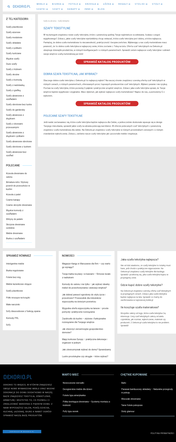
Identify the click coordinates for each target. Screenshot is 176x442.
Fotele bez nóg (13, 277)
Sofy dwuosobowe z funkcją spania (23, 311)
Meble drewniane (14, 233)
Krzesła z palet (13, 194)
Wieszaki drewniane (131, 399)
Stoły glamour (127, 411)
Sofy (8, 324)
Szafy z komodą (14, 80)
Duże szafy (11, 64)
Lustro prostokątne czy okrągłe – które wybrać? (85, 356)
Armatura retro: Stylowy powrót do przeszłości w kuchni (18, 185)
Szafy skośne (12, 74)
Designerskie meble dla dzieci (77, 389)
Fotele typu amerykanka (74, 395)
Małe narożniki (13, 304)
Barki (123, 383)
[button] (8, 6)
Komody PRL (12, 318)
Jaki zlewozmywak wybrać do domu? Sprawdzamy (86, 349)
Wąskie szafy (12, 58)
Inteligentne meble (15, 263)
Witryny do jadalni (14, 219)
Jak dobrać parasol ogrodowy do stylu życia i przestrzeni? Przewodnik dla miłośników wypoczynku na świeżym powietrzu (83, 298)
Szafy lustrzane (13, 53)
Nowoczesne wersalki (73, 383)
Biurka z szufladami (15, 238)
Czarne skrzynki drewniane (19, 205)
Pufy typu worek (70, 411)
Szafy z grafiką (13, 90)
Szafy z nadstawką (15, 85)
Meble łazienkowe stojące (18, 284)
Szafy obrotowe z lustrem (18, 146)
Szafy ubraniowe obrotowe (19, 141)
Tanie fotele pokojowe (132, 405)
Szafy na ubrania (49, 21)
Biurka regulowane (15, 270)
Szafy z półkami (14, 48)
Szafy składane (13, 43)
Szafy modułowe (14, 37)
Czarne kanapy (13, 200)
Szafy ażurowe (13, 32)
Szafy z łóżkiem (14, 69)
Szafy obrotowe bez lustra (19, 104)
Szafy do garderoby (15, 110)
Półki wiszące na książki (18, 297)
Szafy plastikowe (14, 27)
